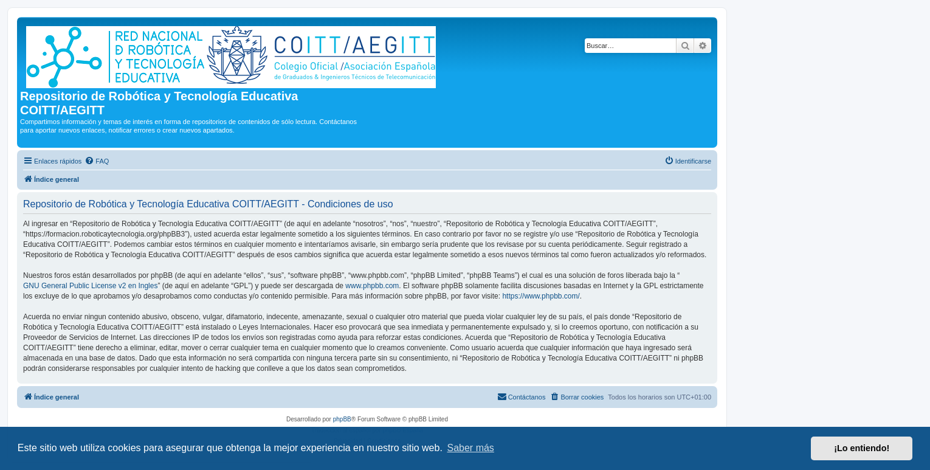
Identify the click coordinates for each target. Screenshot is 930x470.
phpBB (342, 419)
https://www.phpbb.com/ (540, 296)
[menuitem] (96, 161)
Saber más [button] (470, 448)
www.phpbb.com (372, 286)
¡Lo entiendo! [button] (861, 448)
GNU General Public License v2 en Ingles (90, 286)
